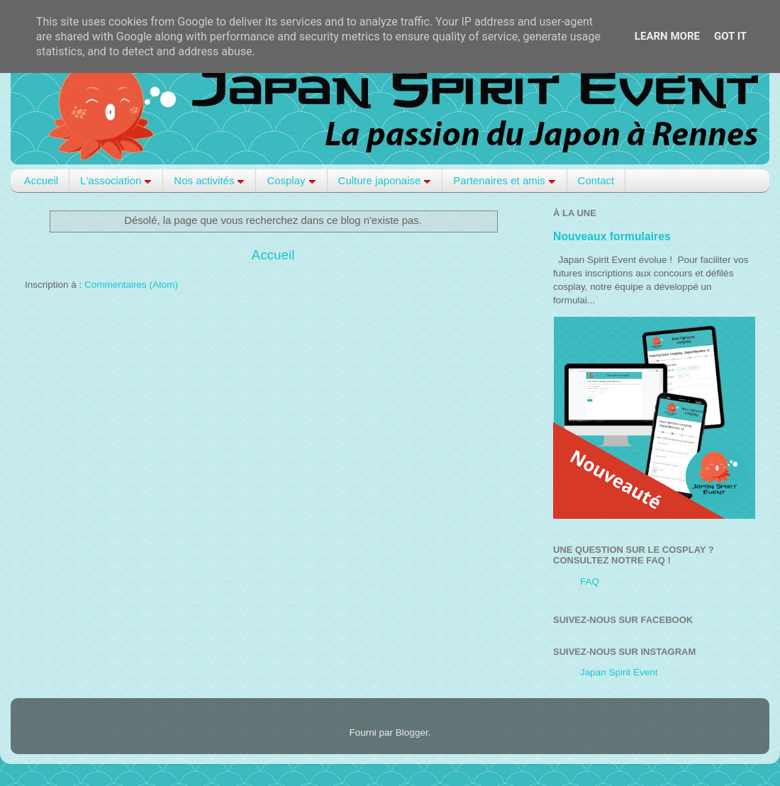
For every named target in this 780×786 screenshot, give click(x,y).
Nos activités (209, 180)
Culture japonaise (385, 180)
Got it (730, 36)
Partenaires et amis (504, 180)
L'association (116, 180)
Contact (596, 180)
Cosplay (291, 180)
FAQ (589, 581)
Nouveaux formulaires (612, 236)
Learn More (667, 36)
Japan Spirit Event (619, 672)
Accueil (41, 180)
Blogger (412, 732)
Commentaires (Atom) (131, 284)
